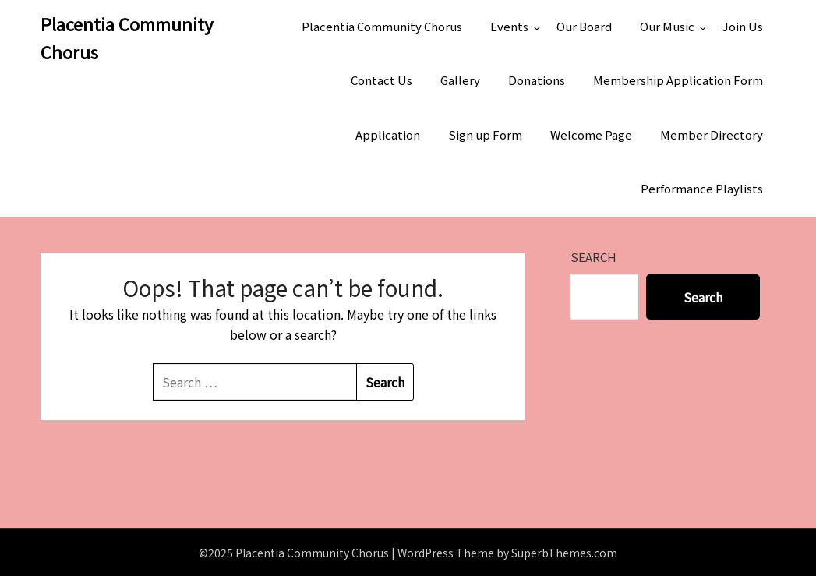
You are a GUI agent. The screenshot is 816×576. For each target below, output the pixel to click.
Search (593, 257)
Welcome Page (591, 134)
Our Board (584, 26)
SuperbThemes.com (564, 552)
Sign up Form (485, 134)
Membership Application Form (678, 80)
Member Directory (711, 134)
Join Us (742, 26)
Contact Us (381, 80)
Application (387, 134)
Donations (536, 80)
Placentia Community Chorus (127, 37)
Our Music (667, 26)
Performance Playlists (702, 188)
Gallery (460, 80)
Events (509, 26)
